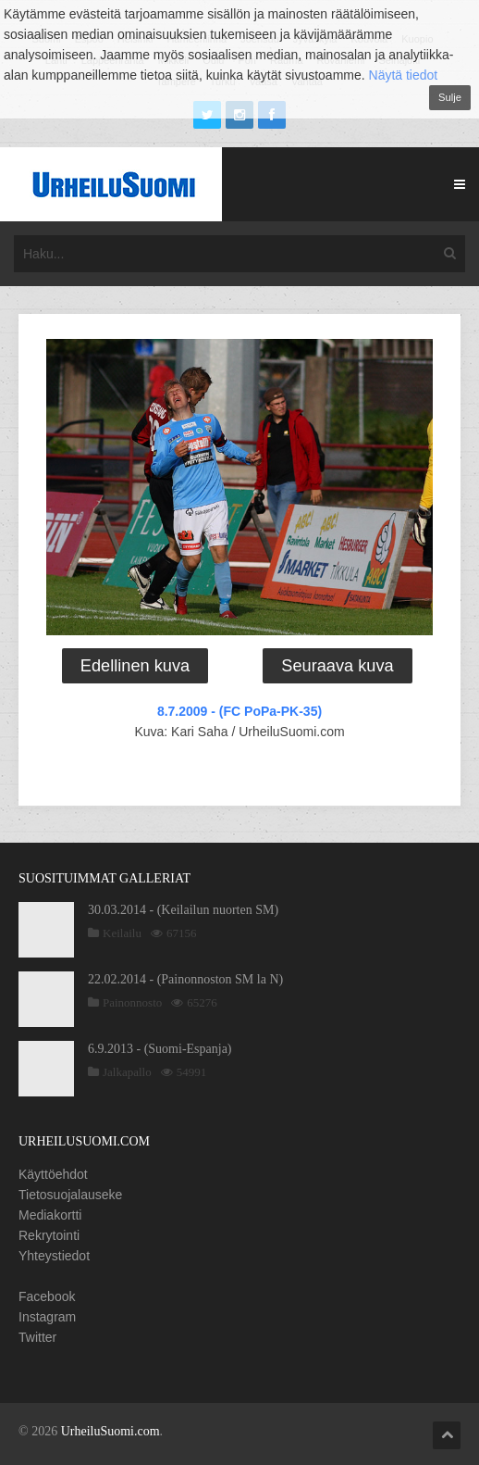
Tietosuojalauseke (70, 1194)
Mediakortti (49, 1215)
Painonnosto (132, 1002)
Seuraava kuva (337, 666)
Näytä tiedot (403, 75)
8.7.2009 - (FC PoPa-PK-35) (239, 711)
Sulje (449, 97)
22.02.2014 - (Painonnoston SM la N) (185, 979)
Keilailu (122, 933)
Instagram (47, 1316)
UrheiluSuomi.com (110, 1431)
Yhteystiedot (54, 1255)
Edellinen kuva (135, 666)
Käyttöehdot (53, 1174)
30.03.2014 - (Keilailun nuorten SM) (183, 910)
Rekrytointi (49, 1235)
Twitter (37, 1337)
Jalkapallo (127, 1072)
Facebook (46, 1296)
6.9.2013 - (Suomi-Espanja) (160, 1049)
